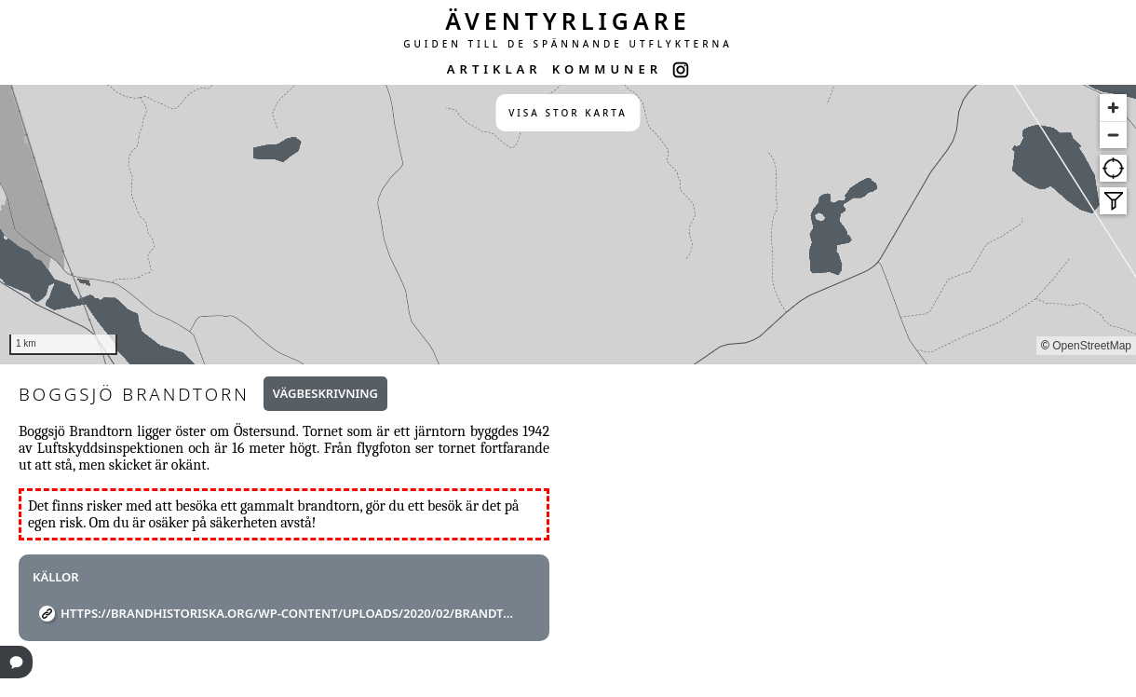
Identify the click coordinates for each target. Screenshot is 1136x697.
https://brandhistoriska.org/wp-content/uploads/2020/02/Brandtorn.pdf (291, 613)
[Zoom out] (1113, 134)
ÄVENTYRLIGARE (568, 20)
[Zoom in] (1113, 107)
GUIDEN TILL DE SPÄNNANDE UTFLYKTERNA (568, 43)
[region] (568, 224)
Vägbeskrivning (325, 393)
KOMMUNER (607, 69)
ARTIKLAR (494, 69)
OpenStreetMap (1091, 345)
